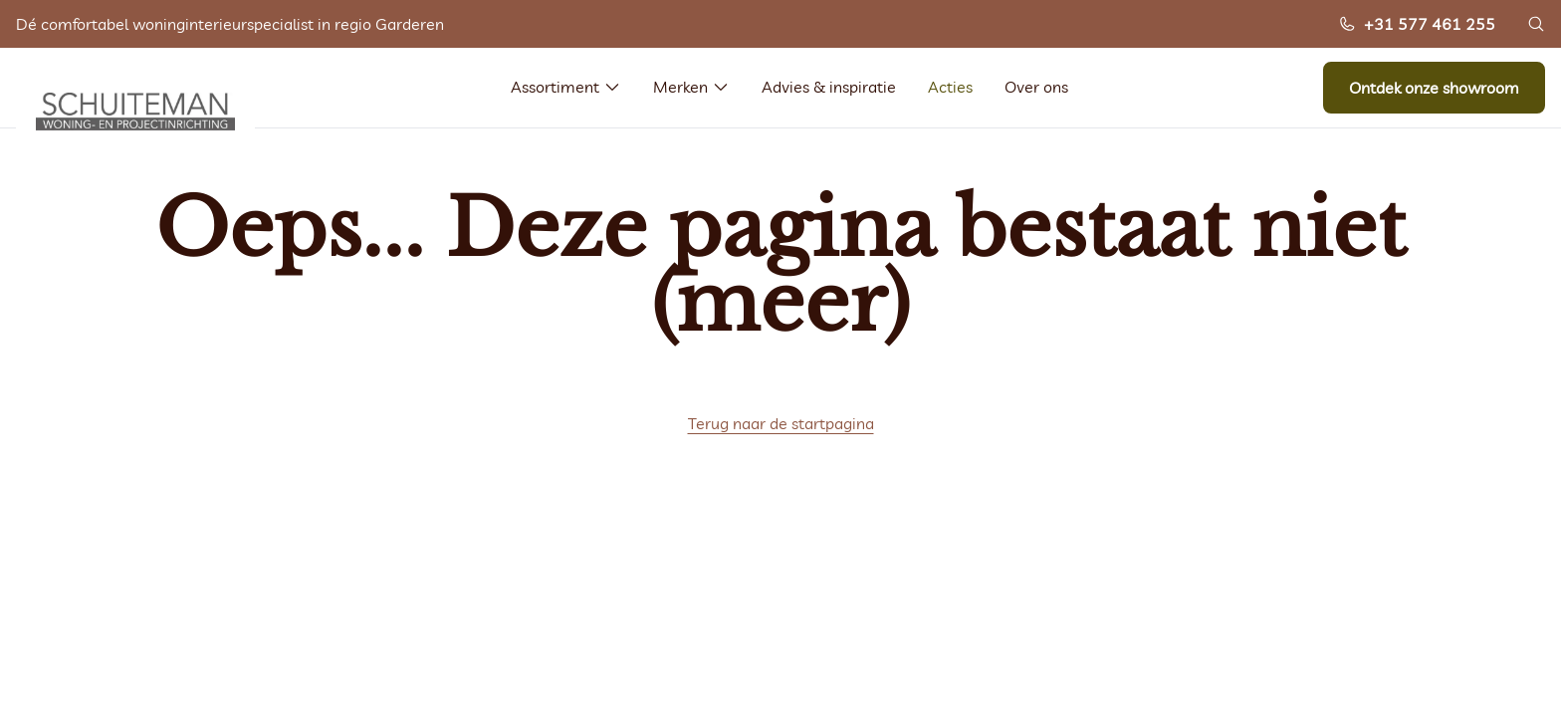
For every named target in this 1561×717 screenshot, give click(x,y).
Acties (950, 87)
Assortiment (566, 87)
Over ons (1036, 87)
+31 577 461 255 (1416, 24)
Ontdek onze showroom (1434, 88)
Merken (691, 87)
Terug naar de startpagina (781, 423)
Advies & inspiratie (829, 87)
